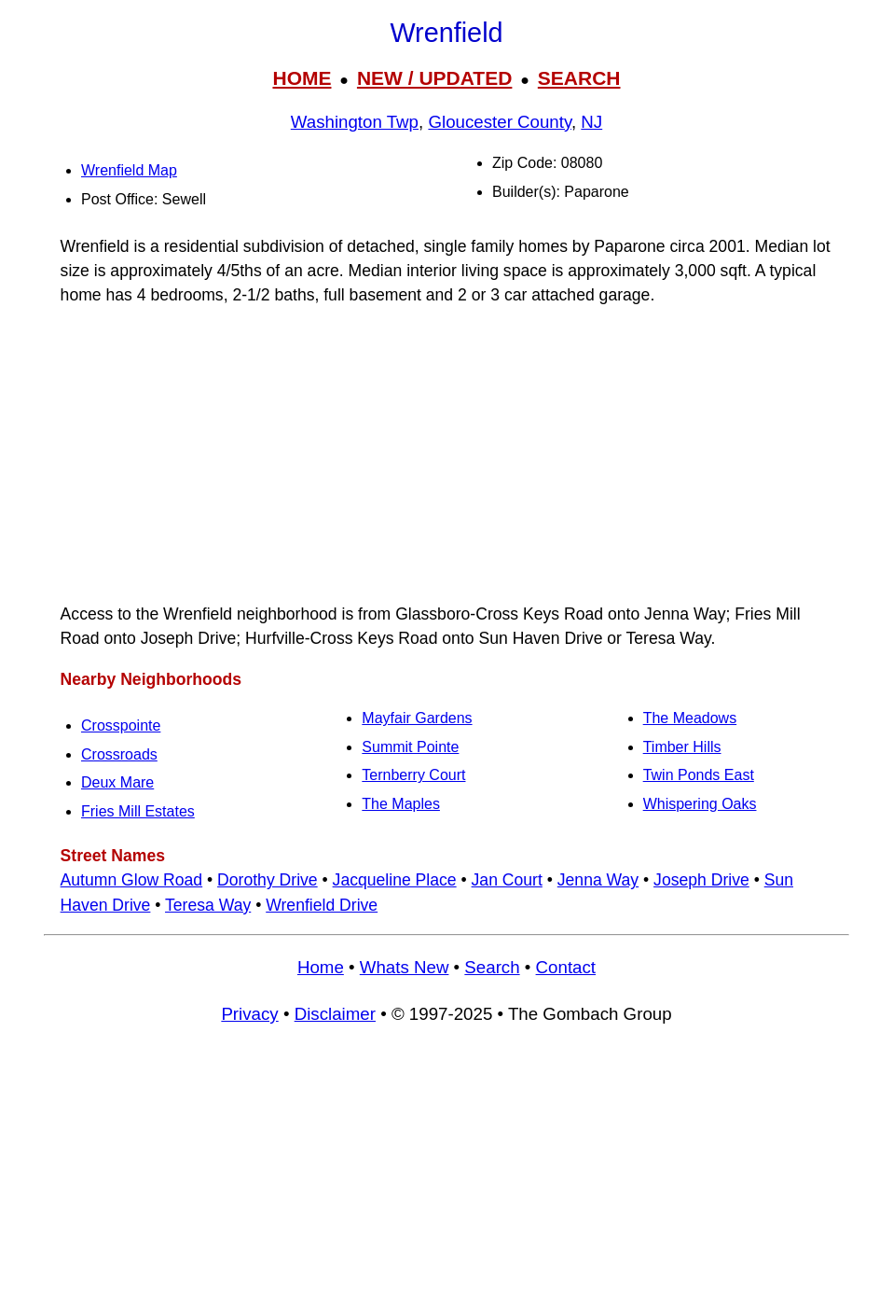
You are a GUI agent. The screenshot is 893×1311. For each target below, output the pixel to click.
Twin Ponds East (698, 775)
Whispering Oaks (700, 804)
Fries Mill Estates (138, 811)
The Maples (401, 804)
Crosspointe (120, 725)
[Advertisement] (446, 454)
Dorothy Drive (267, 880)
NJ (591, 122)
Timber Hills (682, 747)
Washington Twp (355, 122)
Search (491, 967)
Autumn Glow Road (132, 880)
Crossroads (119, 754)
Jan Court (507, 880)
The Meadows (690, 718)
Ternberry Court (413, 775)
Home (320, 967)
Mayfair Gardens (417, 718)
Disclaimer (335, 1014)
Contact (566, 967)
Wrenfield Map (129, 170)
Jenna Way (598, 880)
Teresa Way (208, 905)
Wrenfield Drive (322, 905)
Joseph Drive (701, 880)
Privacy (249, 1014)
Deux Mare (117, 782)
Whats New (404, 967)
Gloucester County (499, 122)
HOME (301, 78)
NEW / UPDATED (434, 78)
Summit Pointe (410, 747)
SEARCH (579, 78)
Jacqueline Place (395, 880)
